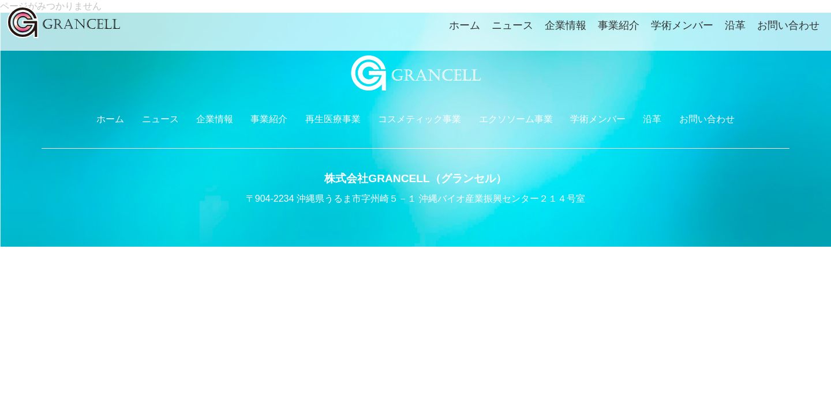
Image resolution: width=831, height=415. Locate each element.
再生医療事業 (333, 119)
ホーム (464, 25)
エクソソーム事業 (516, 119)
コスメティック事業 (419, 119)
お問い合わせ (788, 25)
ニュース (512, 25)
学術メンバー (682, 25)
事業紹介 (618, 25)
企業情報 (565, 25)
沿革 (735, 25)
